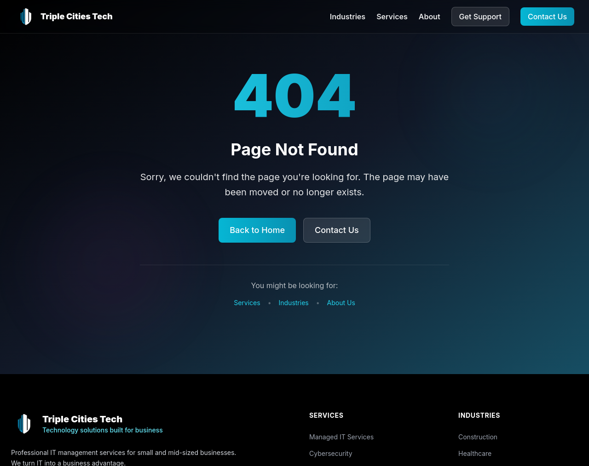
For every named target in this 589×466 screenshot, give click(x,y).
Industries (347, 16)
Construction (477, 437)
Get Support (480, 16)
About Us (341, 303)
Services (392, 16)
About (429, 16)
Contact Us (547, 16)
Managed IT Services (341, 437)
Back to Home (257, 230)
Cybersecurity (330, 453)
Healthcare (474, 453)
